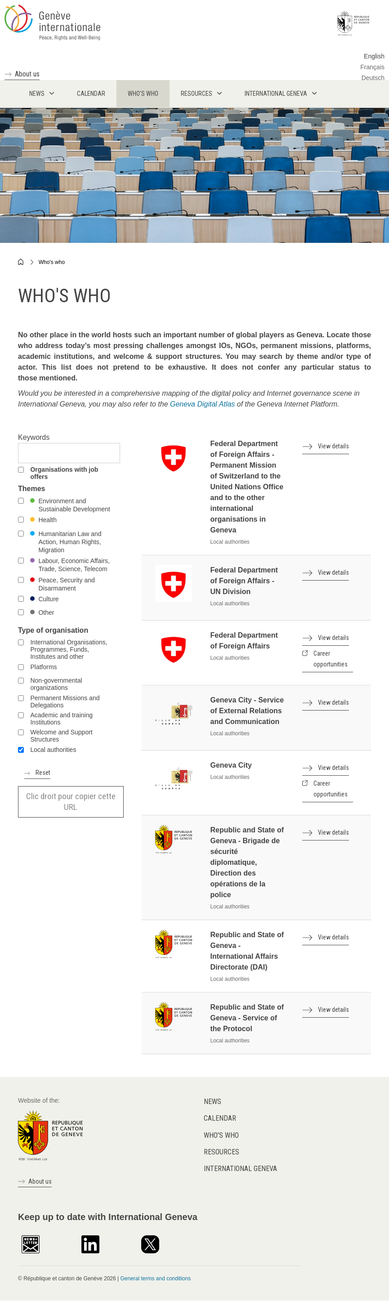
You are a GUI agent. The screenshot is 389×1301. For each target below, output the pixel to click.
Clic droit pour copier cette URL (71, 801)
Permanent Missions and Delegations (64, 701)
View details (333, 446)
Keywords (33, 437)
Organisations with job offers (64, 473)
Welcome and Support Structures (61, 736)
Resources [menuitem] (196, 93)
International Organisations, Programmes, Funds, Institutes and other (68, 649)
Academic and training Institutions (61, 718)
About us (27, 74)
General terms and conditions (155, 1278)
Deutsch (373, 77)
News (212, 1101)
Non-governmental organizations (56, 684)
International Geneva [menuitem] (276, 93)
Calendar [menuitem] (91, 93)
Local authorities (53, 749)
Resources (221, 1152)
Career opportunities (330, 659)
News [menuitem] (37, 93)
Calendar (220, 1118)
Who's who (52, 262)
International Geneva (240, 1168)
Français (372, 67)
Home (21, 262)
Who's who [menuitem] (143, 93)
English (374, 56)
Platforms (43, 667)
